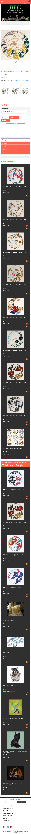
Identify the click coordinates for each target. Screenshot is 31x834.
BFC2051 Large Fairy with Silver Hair (13, 718)
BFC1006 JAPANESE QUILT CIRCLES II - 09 (14, 383)
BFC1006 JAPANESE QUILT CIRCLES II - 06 (14, 285)
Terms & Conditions (8, 816)
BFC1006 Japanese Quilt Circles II (12, 448)
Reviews (4, 153)
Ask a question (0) (5, 74)
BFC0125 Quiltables (8, 620)
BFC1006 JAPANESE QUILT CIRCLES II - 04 (14, 219)
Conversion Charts (7, 808)
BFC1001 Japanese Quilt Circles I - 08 (13, 555)
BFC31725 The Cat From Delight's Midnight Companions (15, 751)
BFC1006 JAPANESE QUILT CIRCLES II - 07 (14, 317)
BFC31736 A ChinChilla (9, 685)
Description (5, 140)
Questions (5, 149)
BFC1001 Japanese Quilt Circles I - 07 (13, 587)
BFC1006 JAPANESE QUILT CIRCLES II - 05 (14, 252)
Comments (5, 146)
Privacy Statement (8, 813)
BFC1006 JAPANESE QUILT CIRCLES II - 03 (14, 187)
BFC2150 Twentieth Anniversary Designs (14, 653)
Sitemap (5, 818)
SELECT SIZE (5, 109)
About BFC (5, 811)
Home (3, 22)
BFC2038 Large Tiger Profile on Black (13, 784)
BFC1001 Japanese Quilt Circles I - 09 (13, 489)
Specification (5, 143)
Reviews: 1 (12, 691)
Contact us (6, 820)
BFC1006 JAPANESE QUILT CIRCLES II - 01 (14, 415)
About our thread (7, 806)
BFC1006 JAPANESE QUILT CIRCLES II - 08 (14, 350)
